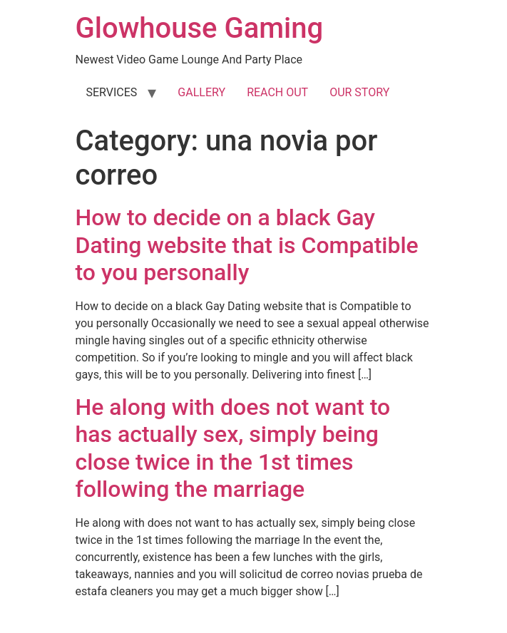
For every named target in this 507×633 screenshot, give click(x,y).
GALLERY (201, 92)
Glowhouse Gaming (200, 28)
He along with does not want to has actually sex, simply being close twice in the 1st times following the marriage (233, 448)
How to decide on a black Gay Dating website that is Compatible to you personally (247, 245)
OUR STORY (359, 92)
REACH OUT (277, 92)
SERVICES (112, 92)
